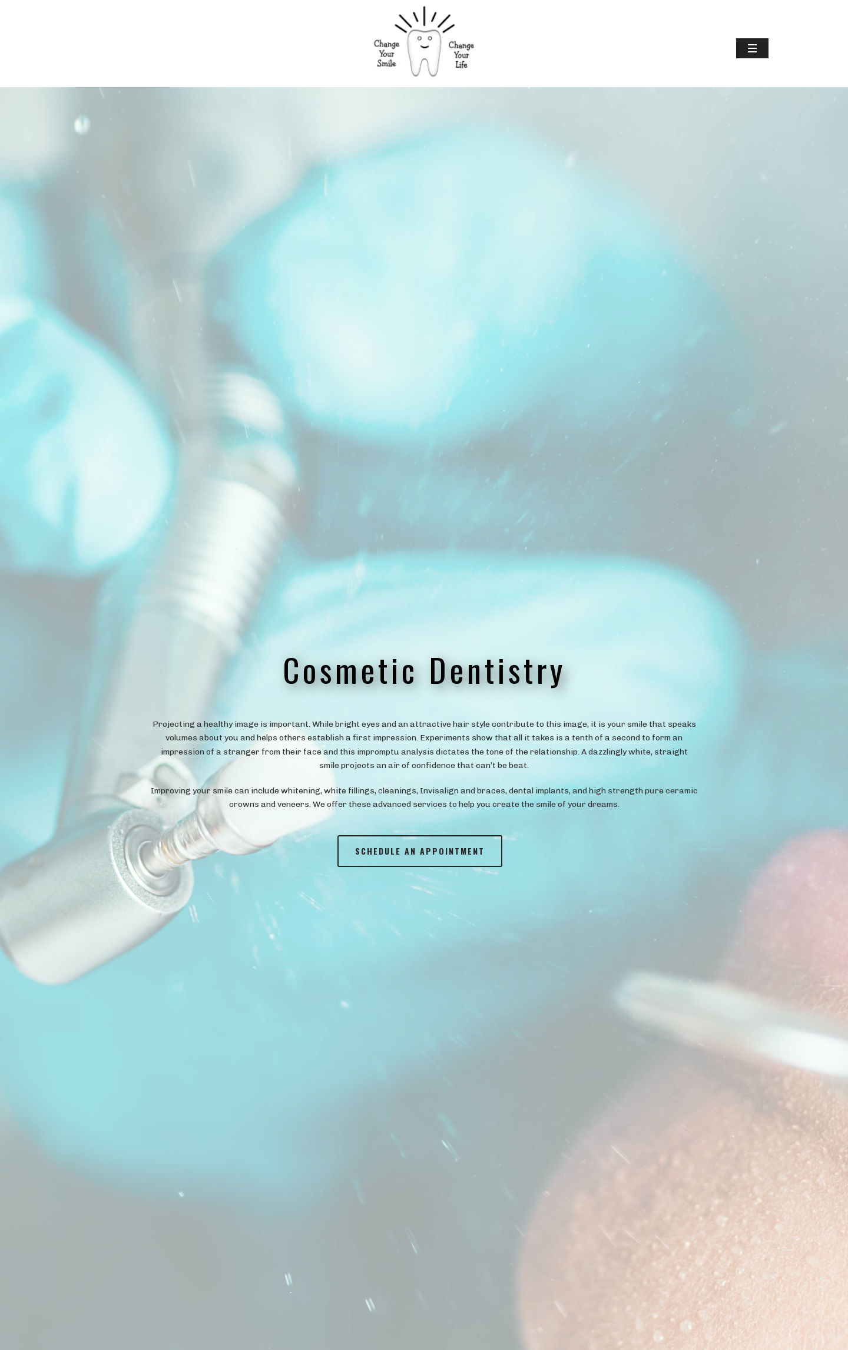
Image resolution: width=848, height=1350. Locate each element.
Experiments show (456, 738)
